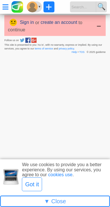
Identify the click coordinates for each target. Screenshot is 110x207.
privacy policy (66, 48)
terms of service (44, 48)
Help (74, 52)
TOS (81, 52)
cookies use (60, 174)
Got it (32, 184)
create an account (59, 22)
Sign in (27, 22)
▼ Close (55, 201)
